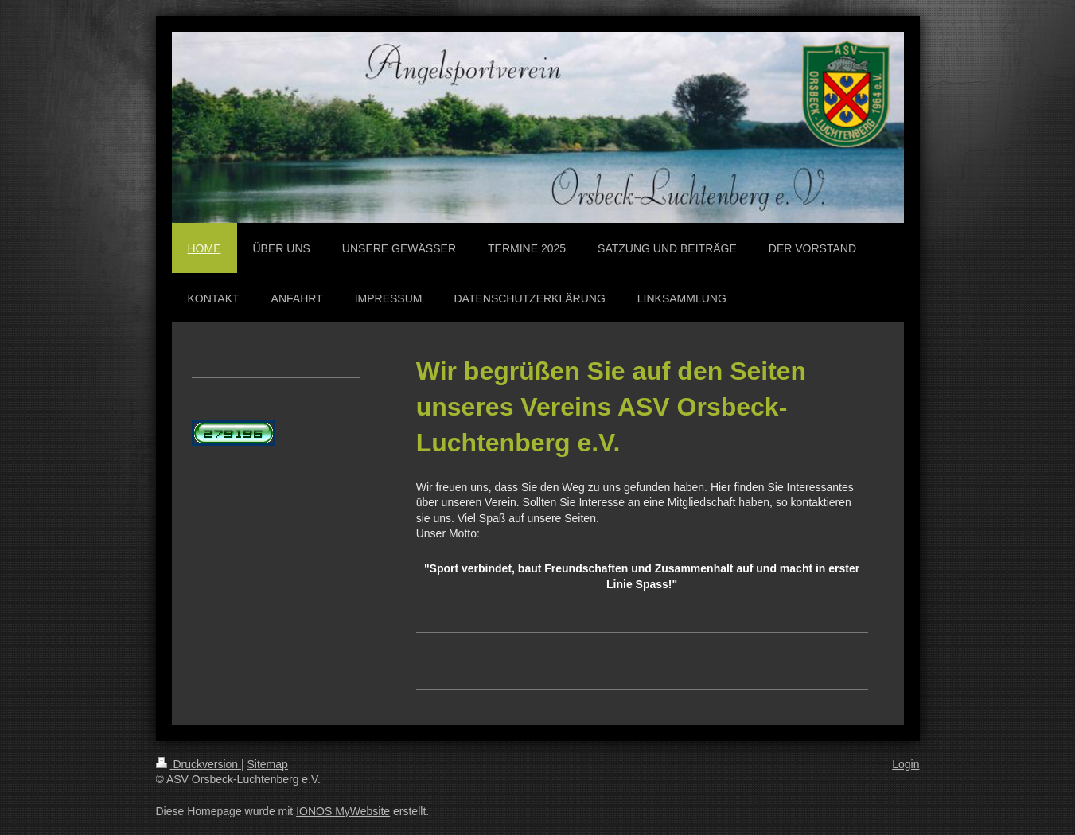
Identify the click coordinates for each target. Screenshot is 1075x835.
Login (905, 764)
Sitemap (267, 764)
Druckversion (198, 764)
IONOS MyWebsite (343, 811)
